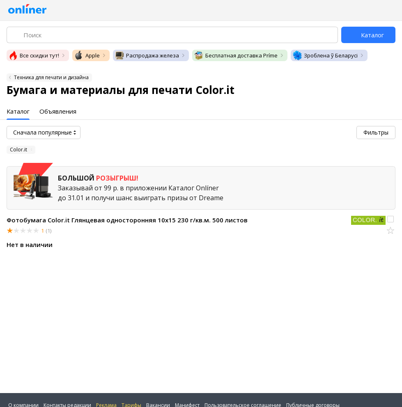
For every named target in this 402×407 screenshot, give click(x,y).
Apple (87, 55)
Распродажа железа (147, 55)
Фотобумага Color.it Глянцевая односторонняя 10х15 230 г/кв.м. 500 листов (127, 220)
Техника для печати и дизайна (51, 77)
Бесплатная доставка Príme (236, 55)
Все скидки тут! (33, 55)
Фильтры (375, 132)
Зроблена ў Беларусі (325, 55)
